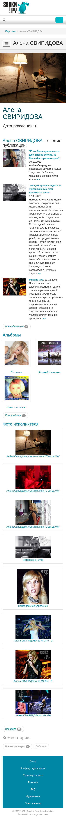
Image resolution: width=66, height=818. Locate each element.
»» (38, 179)
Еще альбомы (15, 415)
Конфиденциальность (32, 768)
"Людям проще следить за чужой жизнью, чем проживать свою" (45, 189)
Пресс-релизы (33, 803)
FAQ (32, 789)
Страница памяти (33, 775)
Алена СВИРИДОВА (22, 113)
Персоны (10, 31)
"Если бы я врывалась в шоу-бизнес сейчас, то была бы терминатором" (44, 155)
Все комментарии (17, 746)
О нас (33, 761)
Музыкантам (33, 796)
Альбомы (12, 335)
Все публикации (16, 326)
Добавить (41, 746)
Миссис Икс (36, 279)
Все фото (13, 729)
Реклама (33, 782)
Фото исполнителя (21, 424)
